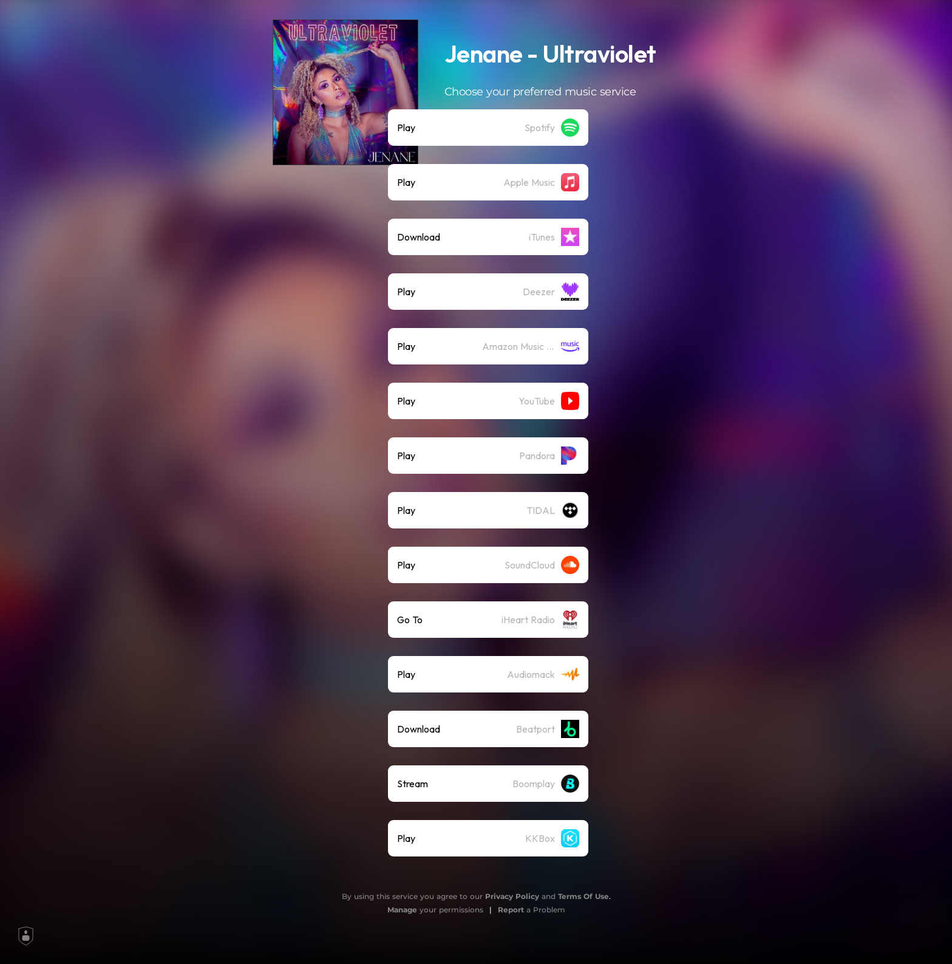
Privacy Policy (512, 896)
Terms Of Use (583, 896)
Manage (402, 909)
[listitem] (488, 127)
